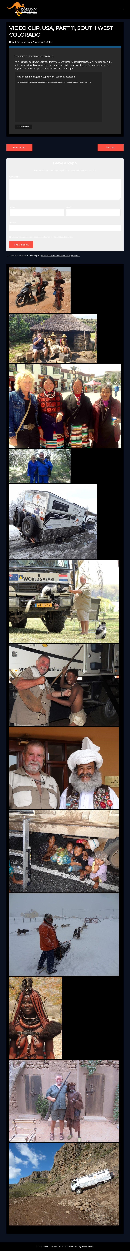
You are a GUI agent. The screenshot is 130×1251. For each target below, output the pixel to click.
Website (12, 222)
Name (13, 207)
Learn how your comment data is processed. (60, 255)
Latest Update (23, 126)
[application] (58, 97)
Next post (110, 147)
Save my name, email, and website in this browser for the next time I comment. (42, 237)
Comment (14, 177)
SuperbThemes (87, 1247)
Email (69, 207)
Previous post (19, 147)
